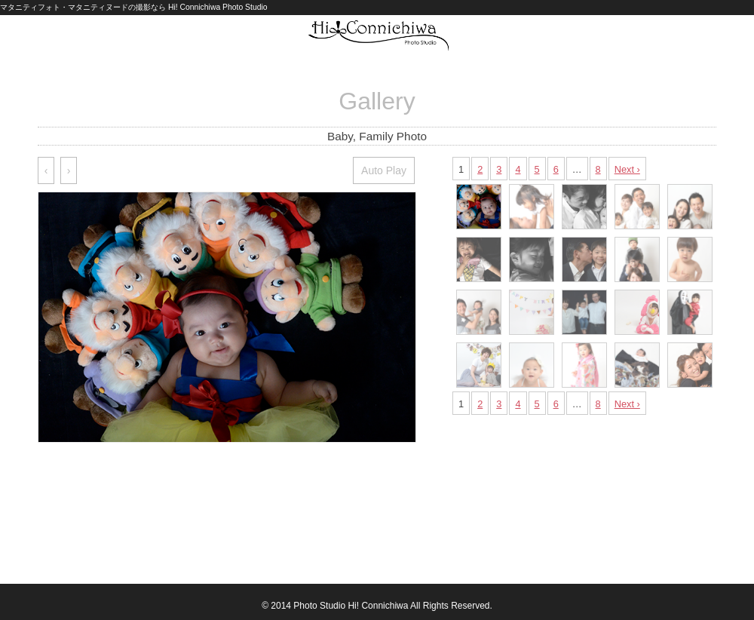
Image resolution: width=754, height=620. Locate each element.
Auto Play (383, 170)
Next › (627, 169)
